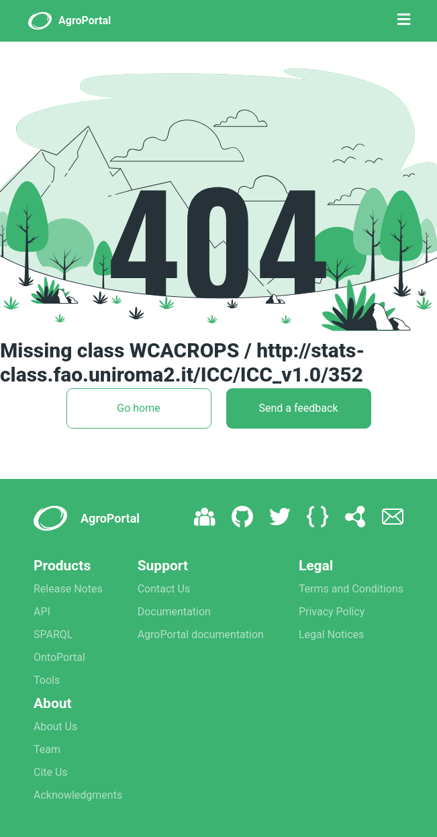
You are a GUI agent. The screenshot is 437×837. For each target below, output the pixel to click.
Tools (47, 680)
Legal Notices (331, 634)
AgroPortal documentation (201, 634)
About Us (55, 726)
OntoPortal (59, 657)
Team (47, 749)
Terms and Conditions (351, 588)
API (42, 611)
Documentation (174, 611)
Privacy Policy (332, 611)
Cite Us (51, 772)
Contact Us (164, 588)
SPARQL (53, 634)
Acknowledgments (78, 795)
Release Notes (68, 588)
